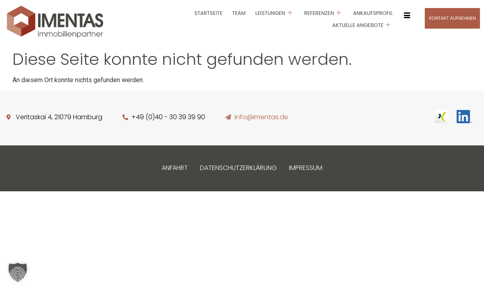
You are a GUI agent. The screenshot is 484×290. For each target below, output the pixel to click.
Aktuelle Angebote (361, 25)
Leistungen (274, 13)
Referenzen (322, 13)
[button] (17, 272)
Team (239, 13)
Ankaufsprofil (373, 13)
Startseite (208, 13)
